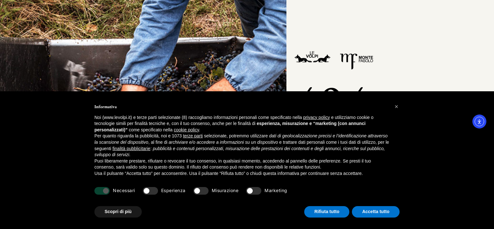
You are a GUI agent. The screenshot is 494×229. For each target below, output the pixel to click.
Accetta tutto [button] (375, 211)
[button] (396, 106)
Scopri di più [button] (118, 211)
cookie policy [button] (186, 129)
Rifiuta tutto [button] (327, 211)
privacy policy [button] (316, 117)
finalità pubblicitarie (131, 148)
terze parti (193, 135)
